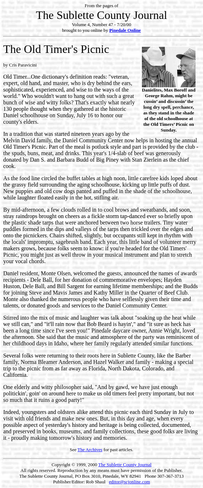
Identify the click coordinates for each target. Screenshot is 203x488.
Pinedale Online (125, 30)
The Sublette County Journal (125, 464)
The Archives (90, 449)
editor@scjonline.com (129, 481)
